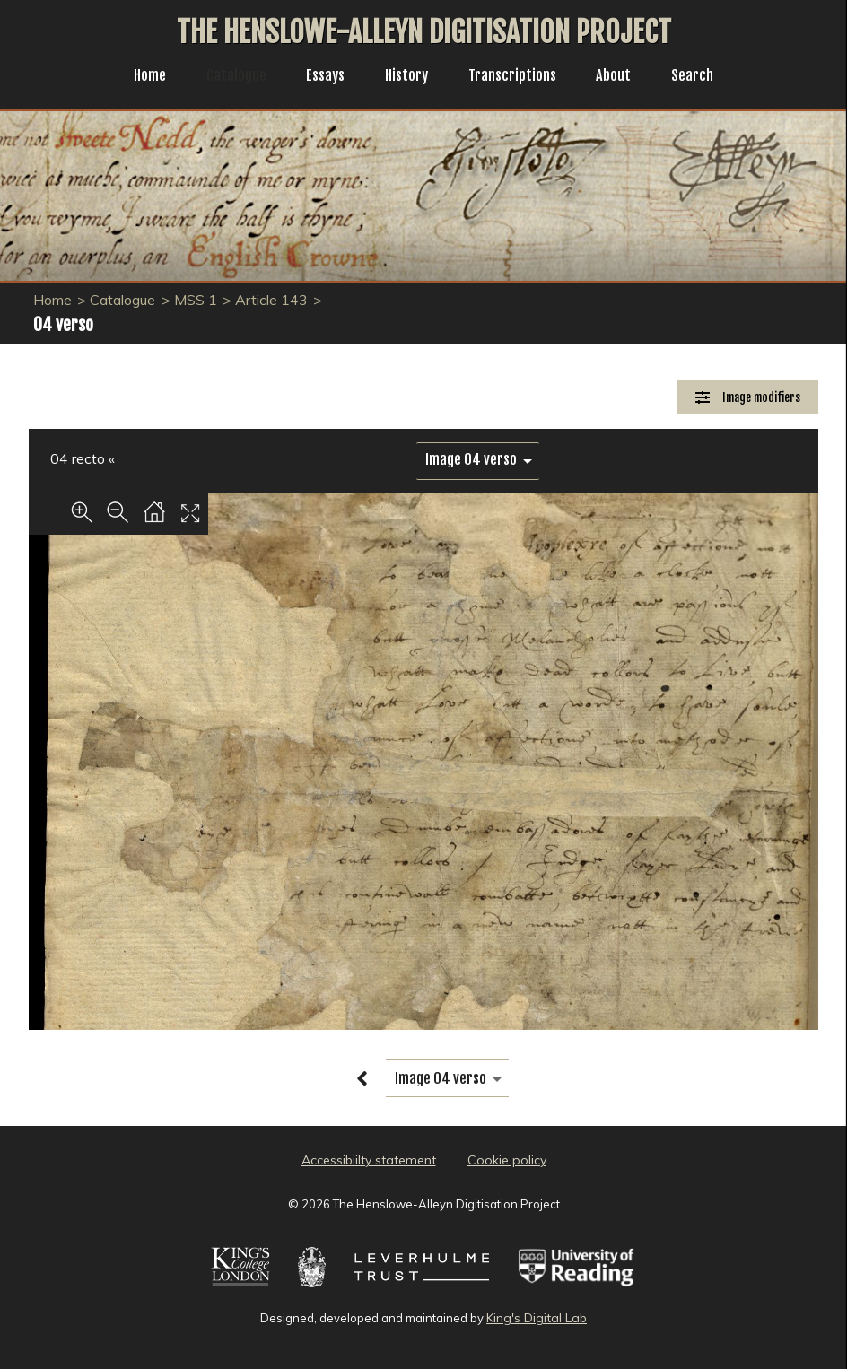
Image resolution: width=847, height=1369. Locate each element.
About (624, 77)
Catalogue (227, 77)
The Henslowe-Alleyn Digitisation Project (424, 32)
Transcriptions (518, 77)
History (406, 77)
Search (706, 77)
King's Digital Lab (536, 1318)
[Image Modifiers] (747, 397)
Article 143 (271, 300)
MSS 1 (195, 300)
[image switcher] (477, 460)
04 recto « (82, 458)
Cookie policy (506, 1160)
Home (136, 77)
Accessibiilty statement (368, 1160)
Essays (320, 77)
